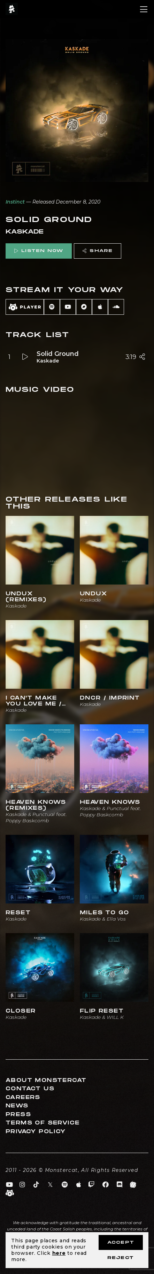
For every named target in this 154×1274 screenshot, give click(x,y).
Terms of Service (42, 1123)
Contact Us (30, 1089)
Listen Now (38, 250)
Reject (120, 1257)
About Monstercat (46, 1080)
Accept (120, 1242)
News (17, 1106)
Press (18, 1114)
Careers (23, 1097)
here (59, 1253)
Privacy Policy (36, 1132)
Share (98, 250)
